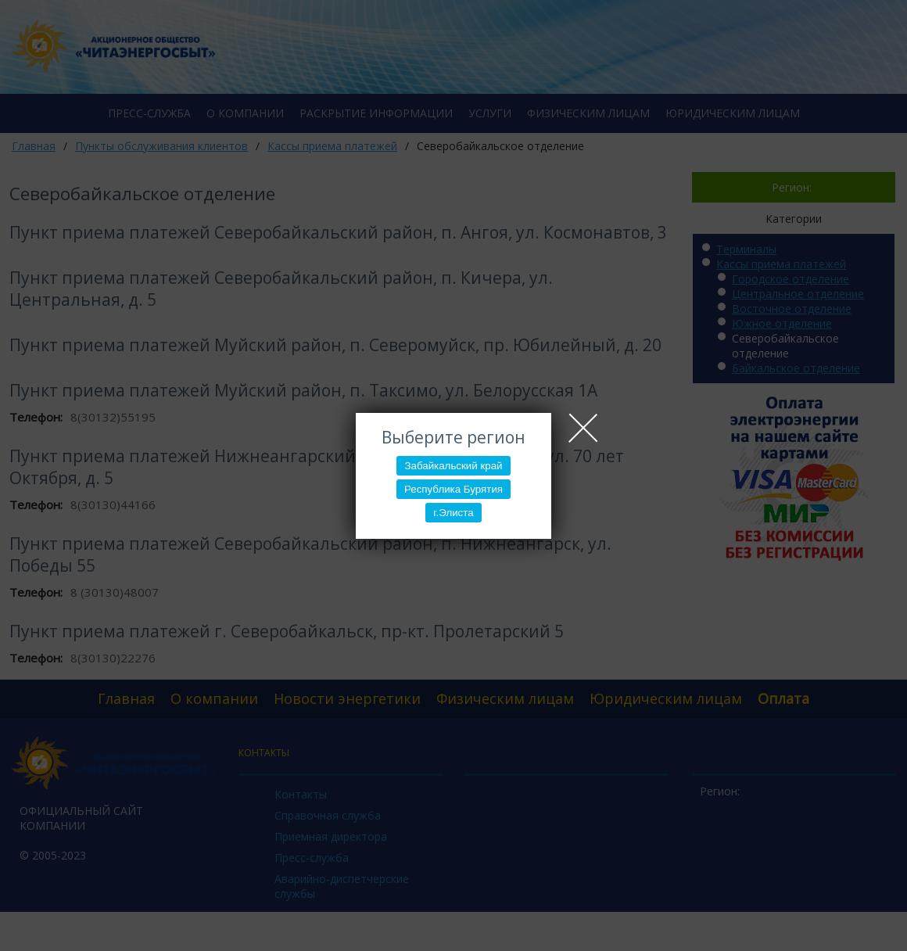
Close (583, 428)
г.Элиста (453, 513)
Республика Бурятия (453, 489)
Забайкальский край (453, 466)
